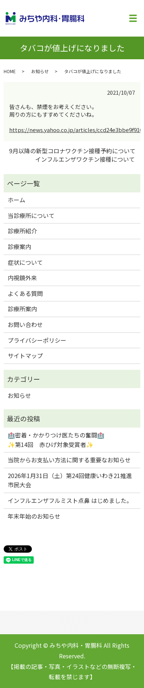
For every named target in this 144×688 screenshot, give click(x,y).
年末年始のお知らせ (34, 516)
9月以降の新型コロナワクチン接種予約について (72, 151)
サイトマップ (25, 355)
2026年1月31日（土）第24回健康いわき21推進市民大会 (70, 480)
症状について (25, 262)
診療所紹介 (22, 230)
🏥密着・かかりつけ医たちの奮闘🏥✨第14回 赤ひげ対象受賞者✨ (56, 440)
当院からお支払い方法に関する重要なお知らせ (69, 459)
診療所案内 (22, 308)
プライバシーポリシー (37, 340)
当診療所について (31, 215)
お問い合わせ (25, 324)
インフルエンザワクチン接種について (85, 159)
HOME (10, 71)
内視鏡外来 (22, 277)
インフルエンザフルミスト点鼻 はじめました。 (70, 500)
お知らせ (40, 71)
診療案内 (19, 246)
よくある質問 (25, 293)
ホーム (16, 199)
